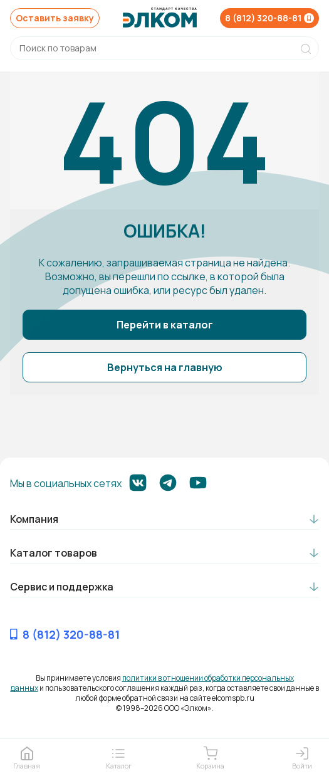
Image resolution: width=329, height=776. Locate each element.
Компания (34, 519)
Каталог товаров (53, 553)
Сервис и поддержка (61, 587)
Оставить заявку (55, 18)
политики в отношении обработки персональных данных (152, 683)
